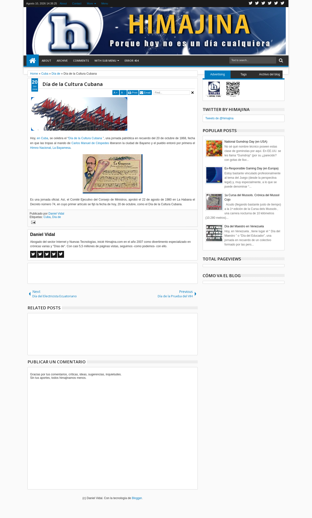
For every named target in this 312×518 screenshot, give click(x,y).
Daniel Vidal (56, 213)
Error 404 (132, 60)
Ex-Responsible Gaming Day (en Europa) (251, 168)
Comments (81, 60)
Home (32, 61)
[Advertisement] (112, 273)
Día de (56, 217)
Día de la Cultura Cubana (72, 84)
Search (280, 60)
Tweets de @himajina (219, 118)
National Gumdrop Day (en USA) (245, 141)
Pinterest (282, 3)
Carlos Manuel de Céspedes (90, 143)
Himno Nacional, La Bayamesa (50, 148)
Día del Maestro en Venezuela (244, 226)
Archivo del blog (269, 74)
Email (147, 92)
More (90, 3)
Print (135, 92)
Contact (76, 3)
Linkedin (276, 3)
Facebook (257, 3)
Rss (270, 3)
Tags (243, 74)
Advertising (217, 74)
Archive (62, 60)
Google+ (263, 3)
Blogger (137, 498)
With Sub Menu (105, 60)
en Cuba (42, 138)
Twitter (250, 3)
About (63, 3)
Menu (104, 3)
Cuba (47, 217)
